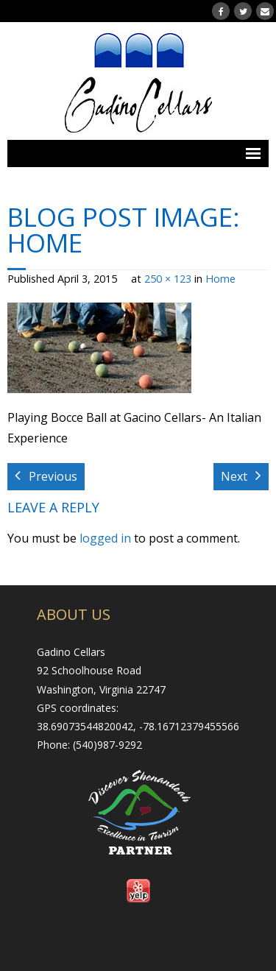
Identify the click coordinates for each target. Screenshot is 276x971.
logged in (105, 538)
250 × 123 (167, 279)
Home (220, 279)
